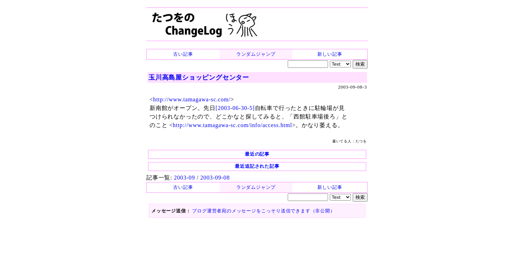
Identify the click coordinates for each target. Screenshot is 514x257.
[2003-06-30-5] (235, 108)
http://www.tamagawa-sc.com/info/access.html (232, 125)
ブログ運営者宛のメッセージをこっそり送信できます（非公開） (263, 210)
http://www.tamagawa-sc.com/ (192, 99)
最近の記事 (257, 154)
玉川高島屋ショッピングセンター (198, 77)
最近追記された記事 (257, 166)
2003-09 (184, 178)
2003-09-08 (215, 178)
